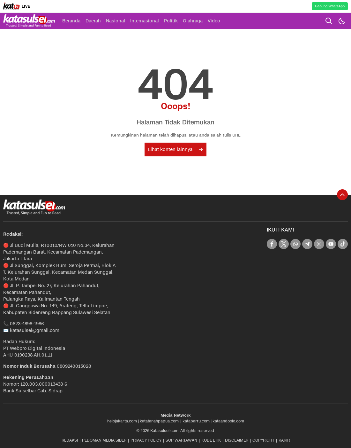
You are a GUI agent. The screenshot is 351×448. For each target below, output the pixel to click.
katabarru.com (196, 421)
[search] (328, 21)
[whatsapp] (295, 244)
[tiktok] (343, 244)
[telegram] (307, 244)
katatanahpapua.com (159, 421)
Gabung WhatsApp (330, 6)
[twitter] (284, 244)
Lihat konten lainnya (175, 149)
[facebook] (272, 244)
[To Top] (342, 194)
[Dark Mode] (341, 21)
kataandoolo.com (228, 421)
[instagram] (319, 244)
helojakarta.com (122, 421)
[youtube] (331, 244)
